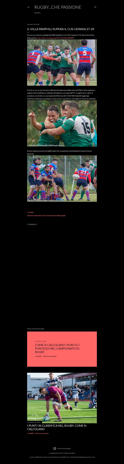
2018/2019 (37, 215)
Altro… (37, 13)
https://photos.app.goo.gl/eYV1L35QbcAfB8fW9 (55, 38)
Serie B (53, 215)
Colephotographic (68, 453)
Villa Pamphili (60, 215)
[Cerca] (95, 6)
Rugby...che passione (57, 7)
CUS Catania (46, 215)
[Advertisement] (62, 305)
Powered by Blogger (62, 448)
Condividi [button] (30, 212)
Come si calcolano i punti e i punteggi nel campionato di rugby (57, 348)
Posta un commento (50, 356)
